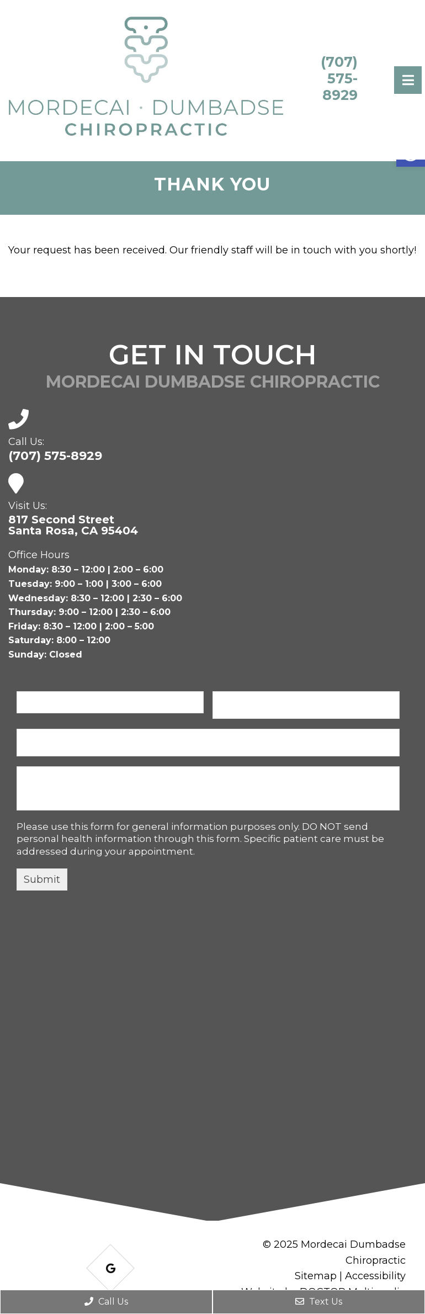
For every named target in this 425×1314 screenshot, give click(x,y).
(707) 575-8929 (339, 78)
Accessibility (375, 1276)
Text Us (318, 1301)
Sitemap (316, 1276)
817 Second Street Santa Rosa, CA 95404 (73, 525)
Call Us (106, 1301)
